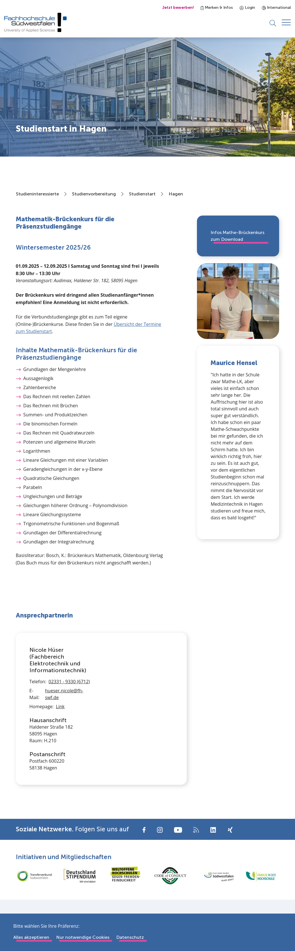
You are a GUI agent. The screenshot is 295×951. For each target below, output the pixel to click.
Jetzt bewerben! (178, 7)
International (276, 7)
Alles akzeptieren (31, 937)
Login (247, 7)
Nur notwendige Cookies (82, 937)
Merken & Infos (217, 7)
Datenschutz (130, 937)
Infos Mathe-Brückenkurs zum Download (237, 236)
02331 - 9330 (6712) (69, 681)
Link (60, 706)
